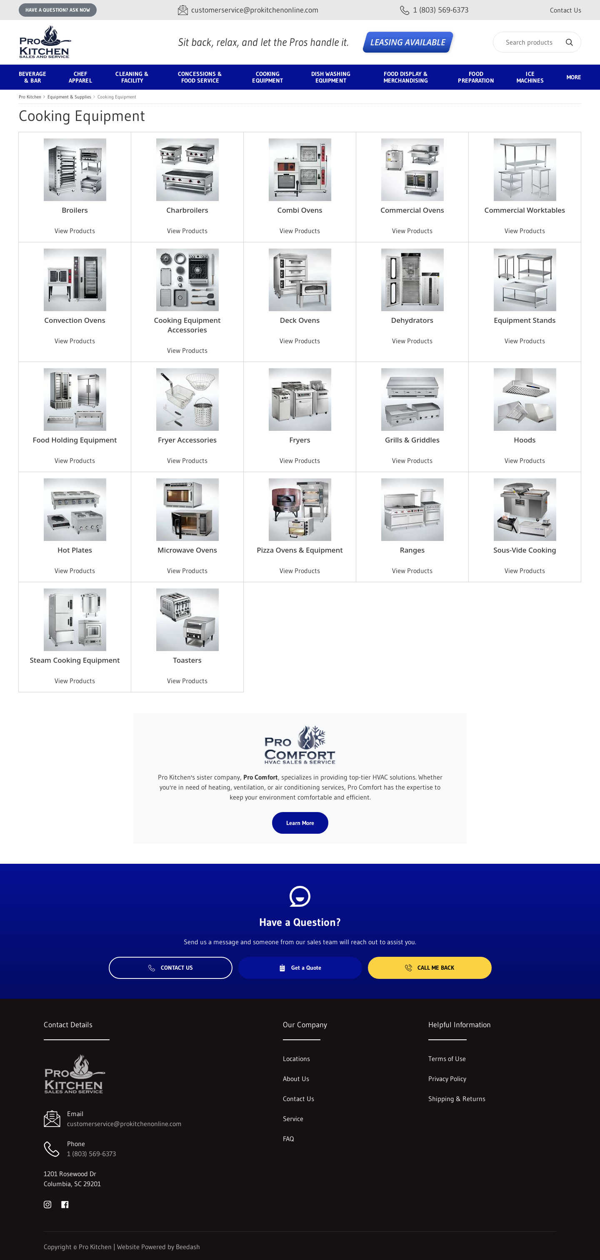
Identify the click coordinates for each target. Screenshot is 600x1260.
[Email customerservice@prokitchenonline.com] (248, 10)
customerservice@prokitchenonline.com (124, 1123)
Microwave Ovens (187, 550)
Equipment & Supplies (69, 97)
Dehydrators (412, 320)
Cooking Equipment (117, 97)
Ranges (412, 550)
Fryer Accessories (187, 440)
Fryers (299, 440)
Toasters (187, 660)
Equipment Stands (524, 320)
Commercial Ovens (412, 210)
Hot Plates (75, 550)
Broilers (75, 210)
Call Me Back (429, 967)
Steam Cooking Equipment (75, 660)
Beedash (188, 1246)
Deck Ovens (300, 320)
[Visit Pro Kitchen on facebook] (65, 1204)
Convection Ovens (74, 320)
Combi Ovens (300, 210)
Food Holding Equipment (75, 440)
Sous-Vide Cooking (524, 550)
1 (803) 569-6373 (91, 1153)
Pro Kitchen (30, 97)
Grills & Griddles (412, 440)
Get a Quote (300, 967)
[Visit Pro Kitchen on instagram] (47, 1204)
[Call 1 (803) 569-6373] (434, 10)
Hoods (524, 440)
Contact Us (565, 10)
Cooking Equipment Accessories (187, 324)
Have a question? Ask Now (57, 10)
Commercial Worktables (525, 210)
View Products (75, 230)
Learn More (300, 823)
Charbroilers (187, 210)
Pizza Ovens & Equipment (299, 550)
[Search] (537, 42)
